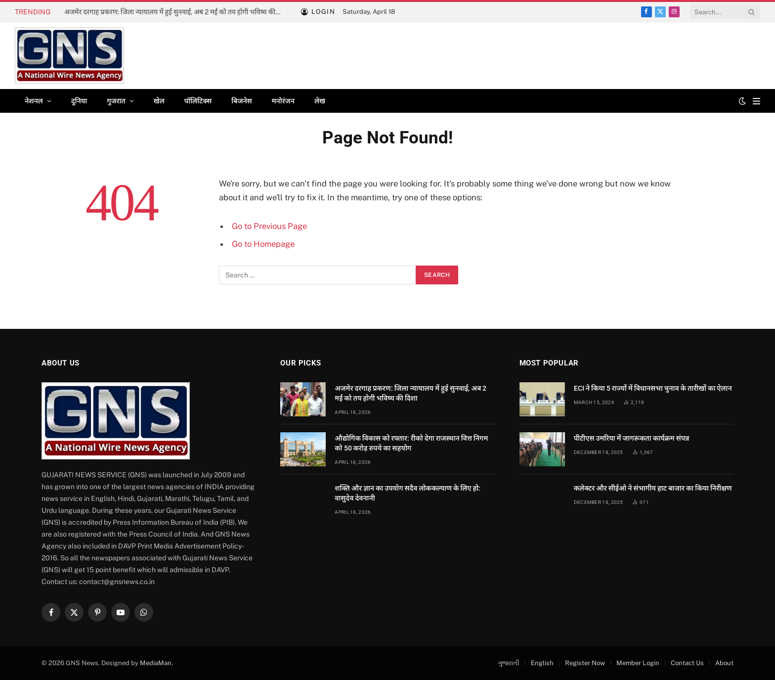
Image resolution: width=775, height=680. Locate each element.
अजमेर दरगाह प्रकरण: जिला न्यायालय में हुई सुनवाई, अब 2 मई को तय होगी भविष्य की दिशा (175, 12)
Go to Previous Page (269, 226)
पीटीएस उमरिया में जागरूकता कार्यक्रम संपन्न (631, 438)
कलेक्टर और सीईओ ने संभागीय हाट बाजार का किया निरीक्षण (653, 488)
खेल (159, 101)
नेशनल (34, 101)
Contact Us (687, 663)
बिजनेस (241, 101)
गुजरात (116, 101)
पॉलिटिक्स (198, 101)
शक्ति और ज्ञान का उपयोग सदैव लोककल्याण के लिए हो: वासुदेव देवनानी (407, 493)
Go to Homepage (263, 244)
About (724, 663)
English (542, 663)
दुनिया (79, 101)
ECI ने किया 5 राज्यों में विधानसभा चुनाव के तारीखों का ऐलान (653, 388)
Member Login (637, 663)
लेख (319, 101)
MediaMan (156, 663)
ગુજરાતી (508, 663)
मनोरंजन (283, 101)
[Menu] (756, 101)
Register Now (585, 663)
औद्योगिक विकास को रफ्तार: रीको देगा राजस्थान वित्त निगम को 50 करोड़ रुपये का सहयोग (411, 443)
